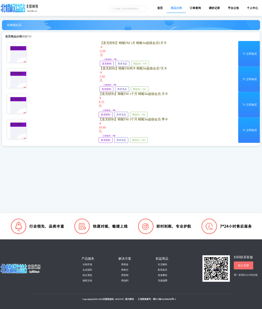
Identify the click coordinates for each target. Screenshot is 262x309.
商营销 (124, 275)
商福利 (124, 280)
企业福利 (87, 269)
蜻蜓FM (26, 36)
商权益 (124, 264)
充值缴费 (162, 280)
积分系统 (87, 275)
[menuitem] (160, 6)
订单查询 (195, 8)
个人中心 (252, 8)
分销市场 (87, 264)
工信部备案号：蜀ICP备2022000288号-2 (157, 299)
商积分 (124, 269)
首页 (160, 8)
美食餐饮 (162, 275)
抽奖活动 (87, 280)
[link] (8, 36)
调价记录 (214, 8)
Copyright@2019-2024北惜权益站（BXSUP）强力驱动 (108, 299)
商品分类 (176, 8)
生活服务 (162, 264)
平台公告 (233, 8)
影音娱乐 (162, 269)
